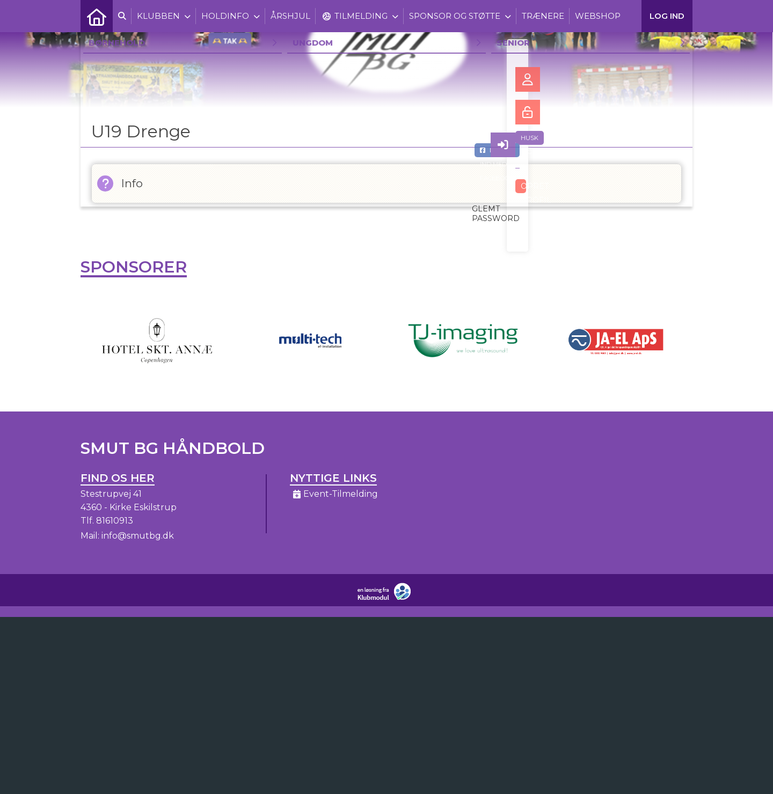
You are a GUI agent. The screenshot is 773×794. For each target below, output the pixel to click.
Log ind (667, 16)
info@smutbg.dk (137, 536)
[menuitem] (97, 16)
